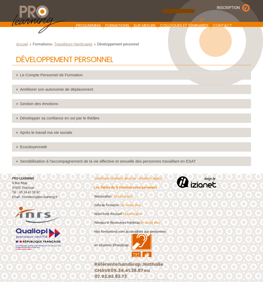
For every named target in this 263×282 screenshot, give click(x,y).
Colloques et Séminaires (184, 25)
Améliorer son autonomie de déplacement (56, 89)
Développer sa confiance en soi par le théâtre (60, 118)
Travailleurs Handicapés (73, 44)
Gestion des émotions (39, 103)
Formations (117, 25)
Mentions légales (150, 178)
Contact (222, 25)
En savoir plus (123, 196)
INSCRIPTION (228, 7)
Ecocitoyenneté (33, 147)
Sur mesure (145, 25)
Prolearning (88, 25)
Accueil (22, 44)
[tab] (131, 75)
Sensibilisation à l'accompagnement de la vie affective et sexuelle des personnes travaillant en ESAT (108, 161)
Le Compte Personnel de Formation (51, 75)
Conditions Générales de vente (115, 178)
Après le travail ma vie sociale (46, 132)
